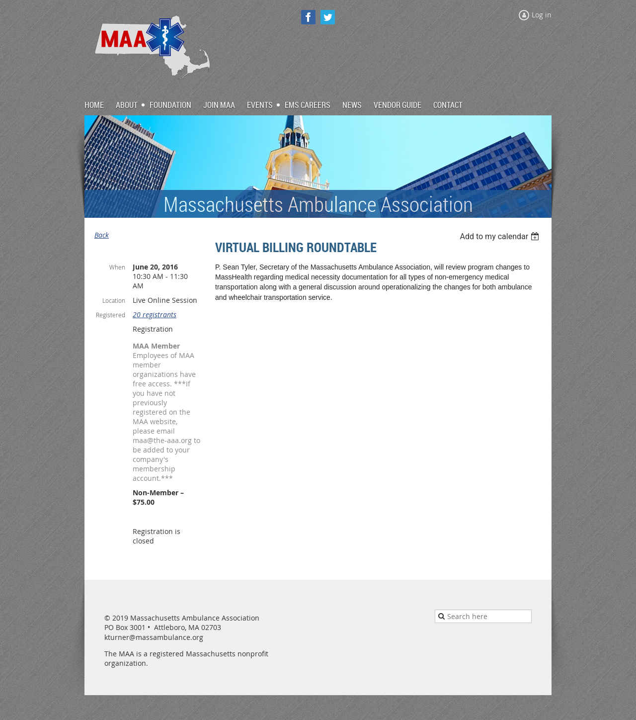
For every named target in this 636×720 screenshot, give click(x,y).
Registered (110, 315)
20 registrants (154, 314)
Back (101, 235)
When (117, 267)
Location (113, 300)
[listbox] (501, 236)
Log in (542, 14)
